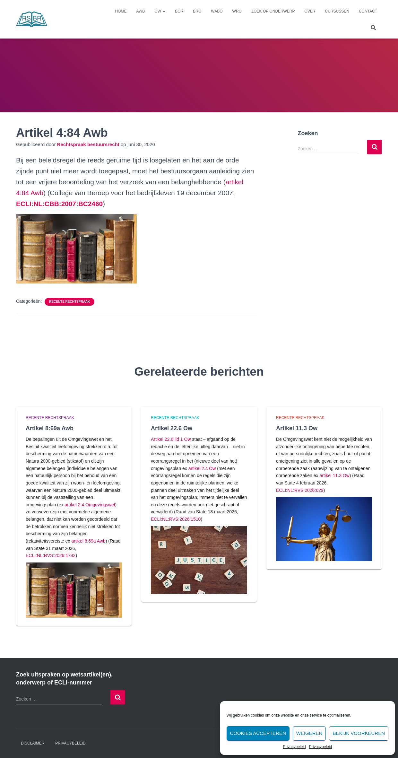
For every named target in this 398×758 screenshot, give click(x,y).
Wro (237, 11)
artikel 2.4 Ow (202, 468)
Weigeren (309, 733)
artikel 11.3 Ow (334, 475)
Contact (368, 11)
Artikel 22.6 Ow (171, 428)
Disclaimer (32, 743)
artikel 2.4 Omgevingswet (90, 504)
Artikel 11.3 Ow (296, 428)
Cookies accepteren (258, 733)
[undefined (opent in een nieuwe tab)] (60, 203)
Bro (197, 11)
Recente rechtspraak (69, 301)
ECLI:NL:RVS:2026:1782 (50, 555)
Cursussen (337, 11)
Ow (159, 11)
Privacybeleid (294, 747)
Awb (140, 11)
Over (310, 11)
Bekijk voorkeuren (359, 733)
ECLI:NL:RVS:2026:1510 (176, 519)
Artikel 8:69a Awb (50, 428)
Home (120, 11)
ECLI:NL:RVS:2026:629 (300, 490)
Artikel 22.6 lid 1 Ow (171, 439)
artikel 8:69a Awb (88, 541)
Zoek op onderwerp (273, 11)
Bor (179, 11)
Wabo (216, 11)
